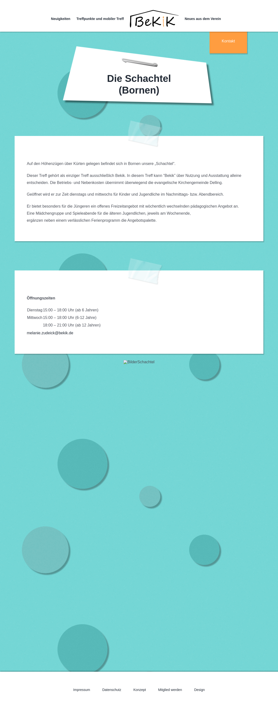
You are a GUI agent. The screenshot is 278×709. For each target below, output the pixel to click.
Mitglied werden (170, 690)
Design (199, 690)
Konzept (140, 690)
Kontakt (228, 41)
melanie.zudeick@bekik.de (50, 333)
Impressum (81, 690)
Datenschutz (111, 690)
